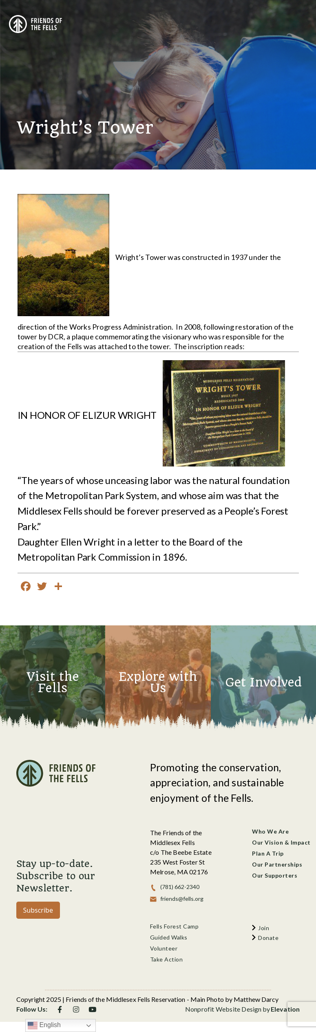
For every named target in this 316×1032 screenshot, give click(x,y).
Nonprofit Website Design (223, 1009)
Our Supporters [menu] (274, 875)
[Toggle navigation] (296, 21)
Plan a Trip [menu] (268, 853)
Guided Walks (169, 937)
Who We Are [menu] (270, 831)
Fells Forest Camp (174, 926)
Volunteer (164, 948)
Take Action (166, 959)
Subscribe (38, 910)
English (44, 1025)
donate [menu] (268, 937)
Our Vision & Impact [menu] (281, 842)
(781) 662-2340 (179, 886)
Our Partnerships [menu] (277, 864)
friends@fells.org (181, 898)
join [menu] (263, 927)
